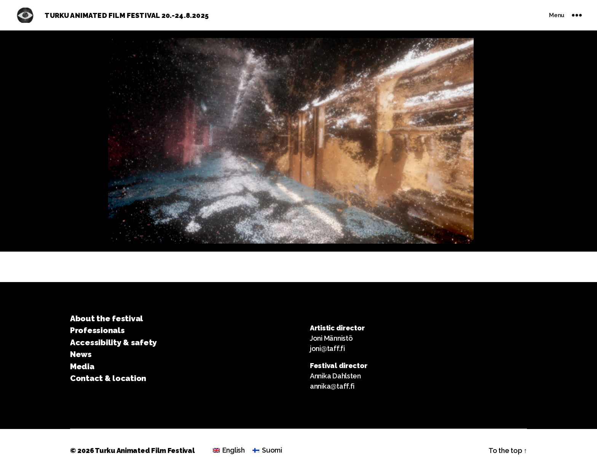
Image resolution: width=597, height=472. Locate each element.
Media (82, 366)
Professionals (97, 330)
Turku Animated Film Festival (145, 450)
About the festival (106, 318)
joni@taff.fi (327, 348)
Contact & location (108, 378)
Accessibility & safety (113, 342)
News (81, 354)
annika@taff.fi (332, 386)
